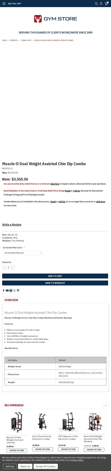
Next (106, 405)
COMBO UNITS (26, 40)
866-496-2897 (14, 3)
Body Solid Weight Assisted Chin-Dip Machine (93, 439)
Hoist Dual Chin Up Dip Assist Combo (41, 437)
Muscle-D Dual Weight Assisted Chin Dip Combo (53, 40)
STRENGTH (14, 40)
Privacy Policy (77, 460)
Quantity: (7, 262)
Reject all (25, 466)
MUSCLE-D (7, 168)
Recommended (14, 405)
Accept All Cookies (46, 466)
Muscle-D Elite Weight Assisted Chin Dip (15, 440)
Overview (11, 300)
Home (4, 40)
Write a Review (11, 224)
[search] (96, 3)
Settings (10, 466)
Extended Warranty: (14, 247)
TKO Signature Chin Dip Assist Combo (68, 437)
